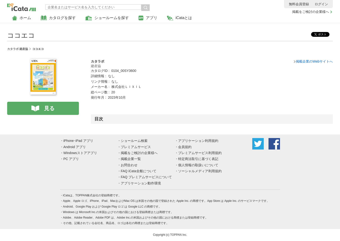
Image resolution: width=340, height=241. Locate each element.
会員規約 (185, 147)
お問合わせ (129, 165)
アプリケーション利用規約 (198, 141)
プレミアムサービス (136, 147)
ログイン (321, 4)
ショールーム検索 (134, 141)
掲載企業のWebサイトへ (314, 61)
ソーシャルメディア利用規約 (200, 171)
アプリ (147, 18)
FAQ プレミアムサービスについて (146, 177)
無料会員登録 (299, 4)
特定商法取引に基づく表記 (198, 159)
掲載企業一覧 (131, 159)
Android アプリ (74, 147)
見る (49, 108)
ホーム (21, 18)
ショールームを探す (107, 18)
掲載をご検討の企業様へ (310, 12)
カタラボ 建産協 (17, 49)
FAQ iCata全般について (138, 171)
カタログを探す (58, 18)
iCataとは (179, 18)
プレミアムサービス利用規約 (200, 153)
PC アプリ (71, 159)
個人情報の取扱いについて (198, 165)
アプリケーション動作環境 (141, 183)
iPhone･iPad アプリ (78, 141)
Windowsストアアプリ (80, 153)
